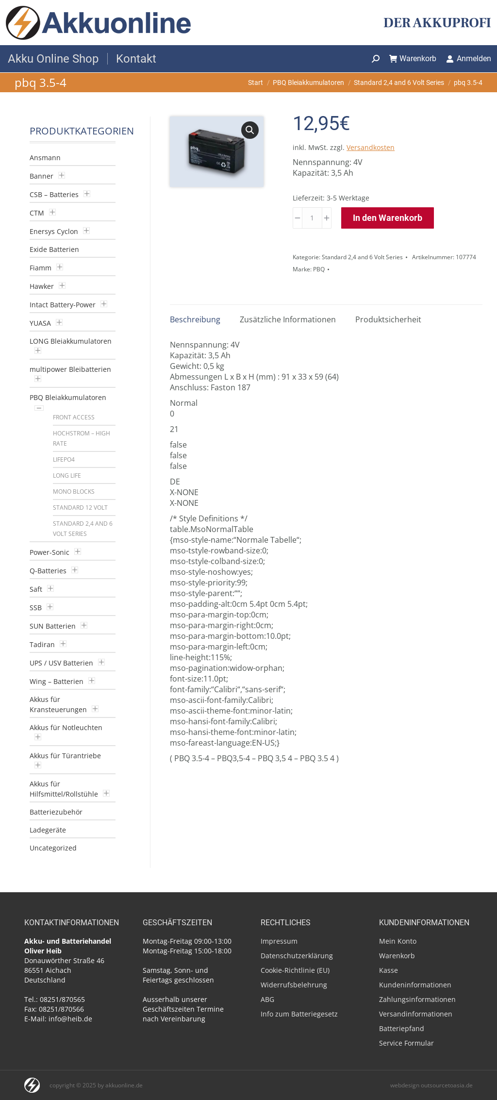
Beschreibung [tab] (195, 319)
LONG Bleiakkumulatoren (71, 341)
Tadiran (42, 644)
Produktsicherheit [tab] (388, 319)
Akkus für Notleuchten (66, 727)
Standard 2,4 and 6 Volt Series (362, 257)
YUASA (40, 323)
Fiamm (40, 267)
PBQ (319, 269)
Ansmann (45, 157)
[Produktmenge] (312, 218)
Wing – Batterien (56, 681)
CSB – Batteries (54, 194)
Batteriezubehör (56, 812)
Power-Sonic (49, 552)
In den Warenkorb (387, 218)
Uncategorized (53, 847)
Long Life (67, 475)
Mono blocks (74, 491)
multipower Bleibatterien (70, 369)
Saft (36, 589)
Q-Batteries (48, 570)
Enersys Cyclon (54, 231)
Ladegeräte (48, 829)
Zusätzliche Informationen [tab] (288, 319)
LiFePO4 (64, 459)
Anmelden (468, 58)
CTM (37, 212)
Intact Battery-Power (63, 304)
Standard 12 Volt (80, 507)
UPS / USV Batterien (61, 662)
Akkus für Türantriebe (65, 755)
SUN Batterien (53, 626)
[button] (250, 130)
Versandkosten (371, 147)
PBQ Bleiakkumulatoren (68, 397)
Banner (41, 176)
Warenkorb (413, 58)
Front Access (74, 417)
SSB (36, 607)
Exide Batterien (54, 249)
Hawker (42, 286)
